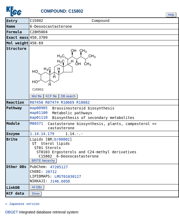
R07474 (52, 103)
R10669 (67, 103)
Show (35, 194)
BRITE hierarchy (43, 161)
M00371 (36, 124)
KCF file (51, 97)
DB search (68, 97)
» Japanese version (22, 204)
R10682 (83, 103)
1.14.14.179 (42, 134)
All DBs (37, 188)
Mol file (37, 97)
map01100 (38, 113)
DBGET (11, 213)
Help (171, 15)
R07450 (36, 103)
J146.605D (60, 182)
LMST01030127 (67, 177)
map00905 (38, 108)
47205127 (59, 167)
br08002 (62, 140)
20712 (51, 172)
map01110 (38, 118)
